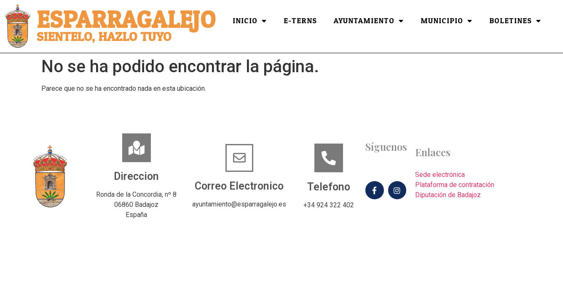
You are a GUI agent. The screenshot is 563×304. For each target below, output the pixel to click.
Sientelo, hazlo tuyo (104, 37)
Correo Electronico (239, 186)
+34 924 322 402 (328, 205)
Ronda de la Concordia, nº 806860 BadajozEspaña (136, 204)
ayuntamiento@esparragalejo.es (239, 204)
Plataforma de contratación (454, 185)
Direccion (136, 176)
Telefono (328, 187)
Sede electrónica (440, 175)
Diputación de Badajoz (448, 195)
